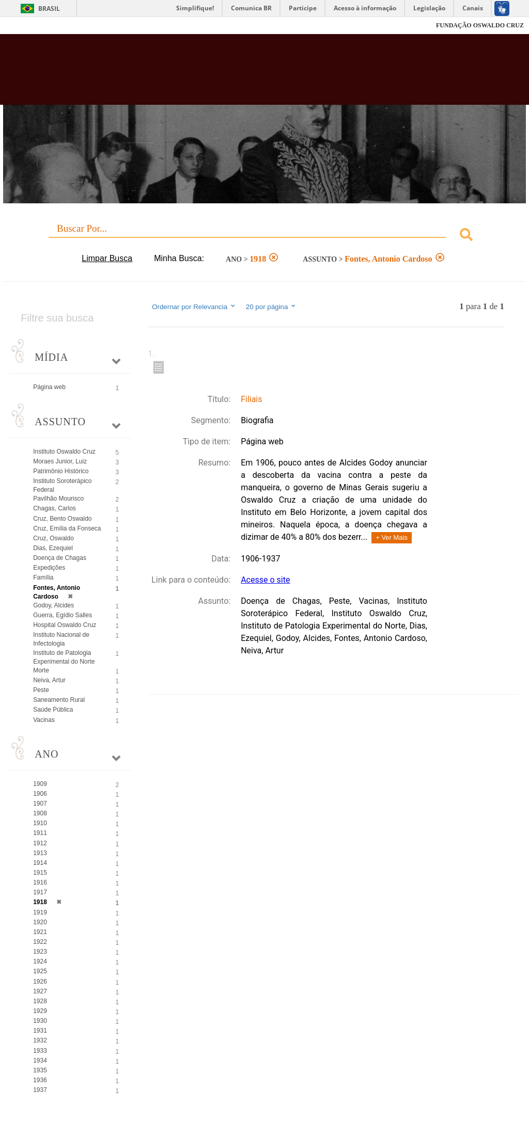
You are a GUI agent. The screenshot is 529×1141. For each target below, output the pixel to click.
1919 (40, 912)
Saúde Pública (53, 709)
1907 (40, 803)
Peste (41, 690)
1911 (40, 833)
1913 (40, 853)
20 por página (271, 306)
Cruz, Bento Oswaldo (62, 518)
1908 (40, 813)
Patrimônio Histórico (60, 471)
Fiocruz (30, 25)
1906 (40, 793)
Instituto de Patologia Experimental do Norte (64, 657)
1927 (40, 991)
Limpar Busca (107, 258)
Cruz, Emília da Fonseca (67, 528)
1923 (40, 951)
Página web (49, 387)
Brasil (49, 8)
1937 (40, 1090)
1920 (40, 922)
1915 (40, 872)
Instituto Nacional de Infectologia (61, 639)
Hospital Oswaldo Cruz (64, 625)
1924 (40, 961)
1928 (40, 1001)
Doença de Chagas (59, 557)
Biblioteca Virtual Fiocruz (226, 73)
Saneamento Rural (59, 699)
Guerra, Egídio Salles (62, 615)
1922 (40, 941)
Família (43, 577)
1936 (40, 1080)
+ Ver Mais (392, 537)
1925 (40, 971)
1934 (40, 1060)
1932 (40, 1040)
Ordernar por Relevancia (194, 306)
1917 (40, 892)
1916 (40, 882)
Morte (41, 670)
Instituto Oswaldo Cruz (64, 451)
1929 (40, 1011)
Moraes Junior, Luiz (60, 461)
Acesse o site (265, 580)
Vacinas (44, 720)
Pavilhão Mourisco (58, 498)
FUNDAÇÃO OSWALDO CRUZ (480, 25)
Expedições (49, 567)
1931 (40, 1030)
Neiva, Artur (49, 680)
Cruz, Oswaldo (53, 538)
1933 (40, 1050)
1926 (40, 981)
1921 (40, 932)
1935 (40, 1070)
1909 (40, 784)
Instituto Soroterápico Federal (62, 485)
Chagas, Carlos (54, 508)
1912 (40, 843)
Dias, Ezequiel (53, 548)
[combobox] (264, 236)
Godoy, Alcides (53, 605)
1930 (40, 1020)
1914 (40, 862)
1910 (40, 823)
